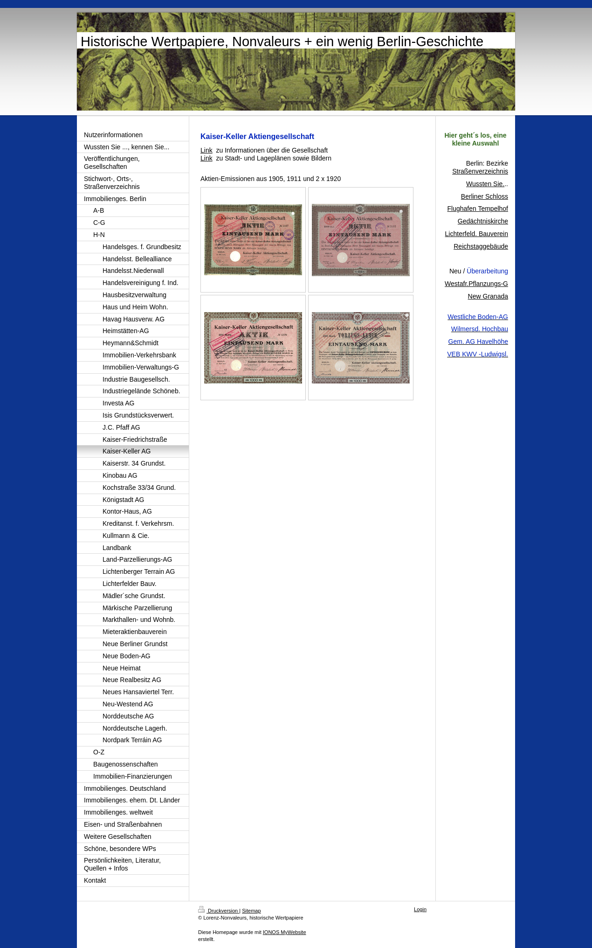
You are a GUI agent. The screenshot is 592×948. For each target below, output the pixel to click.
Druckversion (218, 910)
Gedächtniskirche (483, 221)
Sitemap (251, 910)
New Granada (488, 296)
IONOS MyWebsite (284, 932)
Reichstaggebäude (481, 246)
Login (420, 909)
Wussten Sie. (485, 184)
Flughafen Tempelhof (478, 208)
